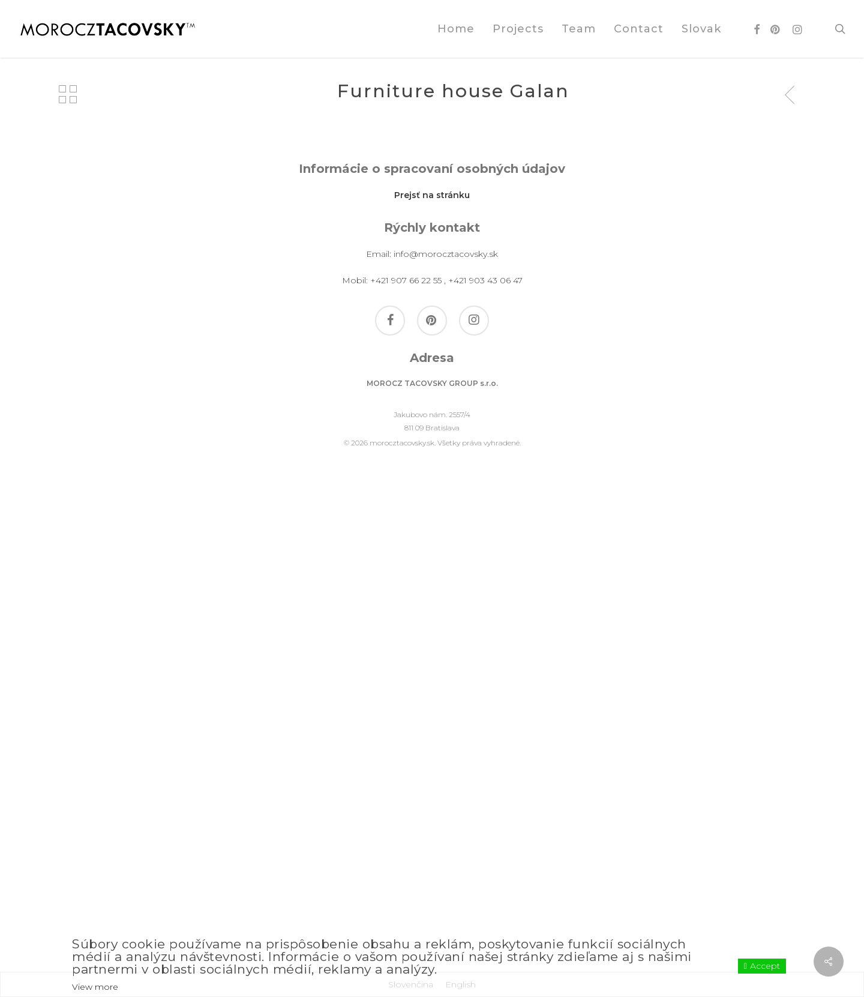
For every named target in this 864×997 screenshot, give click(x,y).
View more (95, 986)
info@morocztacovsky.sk (446, 734)
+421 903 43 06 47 (485, 760)
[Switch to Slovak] (701, 28)
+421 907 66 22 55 (406, 760)
